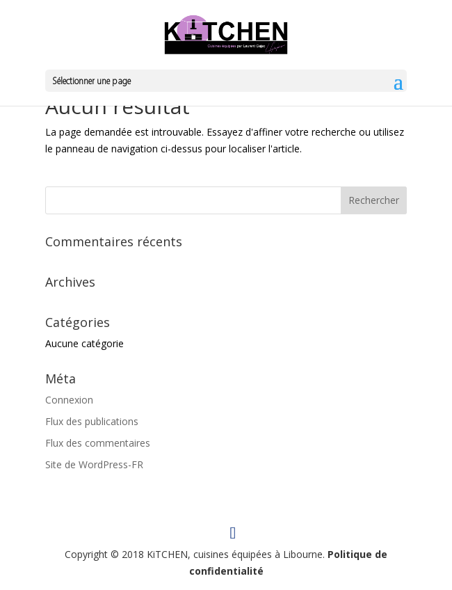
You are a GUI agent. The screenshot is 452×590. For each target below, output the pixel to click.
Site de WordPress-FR (94, 464)
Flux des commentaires (97, 442)
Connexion (69, 399)
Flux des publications (91, 421)
